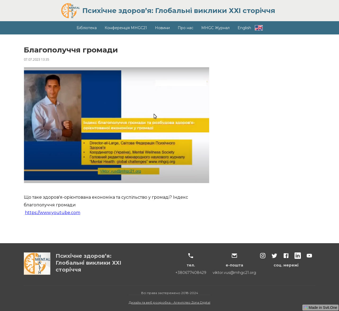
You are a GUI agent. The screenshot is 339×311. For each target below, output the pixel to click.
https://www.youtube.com (52, 212)
